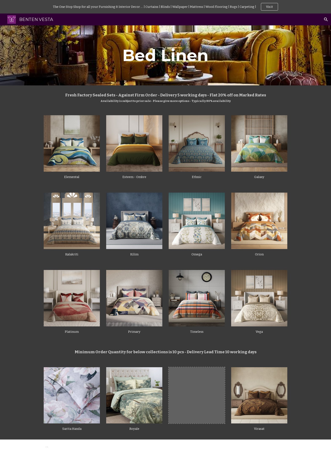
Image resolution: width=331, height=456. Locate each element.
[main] (165, 55)
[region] (165, 7)
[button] (326, 19)
